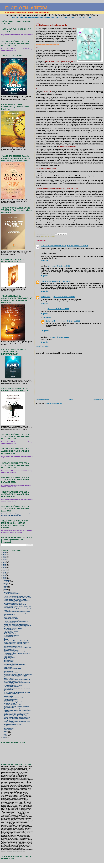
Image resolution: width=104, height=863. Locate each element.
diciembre (7, 580)
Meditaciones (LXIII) (9, 707)
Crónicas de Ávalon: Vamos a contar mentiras (15, 675)
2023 (4, 557)
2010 (4, 578)
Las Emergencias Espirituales (11, 686)
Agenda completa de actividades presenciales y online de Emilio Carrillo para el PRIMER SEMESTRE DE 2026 (52, 17)
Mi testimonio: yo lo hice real (11, 693)
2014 (4, 572)
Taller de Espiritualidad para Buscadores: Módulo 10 (17, 645)
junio (5, 589)
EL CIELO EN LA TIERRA (26, 8)
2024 (4, 556)
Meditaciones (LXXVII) (9, 607)
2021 (4, 561)
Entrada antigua (98, 399)
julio (5, 587)
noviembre (7, 581)
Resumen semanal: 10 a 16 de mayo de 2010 (15, 677)
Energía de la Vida (8, 696)
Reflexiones (7, 711)
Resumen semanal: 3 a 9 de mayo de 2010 (14, 714)
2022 (4, 559)
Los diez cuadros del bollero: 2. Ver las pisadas (16, 621)
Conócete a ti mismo (9, 658)
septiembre (7, 584)
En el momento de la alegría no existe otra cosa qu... (17, 702)
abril (5, 731)
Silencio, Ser (7, 610)
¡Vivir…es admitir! (8, 632)
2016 (4, 569)
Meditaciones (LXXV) (9, 622)
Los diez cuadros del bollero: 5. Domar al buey (16, 602)
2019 (4, 564)
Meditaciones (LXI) (9, 728)
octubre (6, 583)
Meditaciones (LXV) (9, 695)
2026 (4, 552)
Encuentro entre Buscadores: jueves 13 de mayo (16, 708)
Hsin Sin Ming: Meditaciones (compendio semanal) (17, 718)
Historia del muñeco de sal (11, 618)
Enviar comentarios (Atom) (53, 403)
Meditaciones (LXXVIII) (9, 592)
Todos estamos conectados (11, 727)
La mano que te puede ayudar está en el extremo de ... (18, 692)
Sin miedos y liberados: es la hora (12, 668)
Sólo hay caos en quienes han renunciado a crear (16, 652)
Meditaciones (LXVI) (9, 689)
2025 (4, 554)
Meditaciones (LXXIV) (9, 629)
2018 (4, 565)
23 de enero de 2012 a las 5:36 (60, 281)
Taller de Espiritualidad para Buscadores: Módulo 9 (17, 717)
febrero (6, 734)
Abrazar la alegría (8, 661)
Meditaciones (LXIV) (9, 700)
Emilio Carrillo (45, 297)
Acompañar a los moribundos (11, 650)
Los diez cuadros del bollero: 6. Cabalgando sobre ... (17, 596)
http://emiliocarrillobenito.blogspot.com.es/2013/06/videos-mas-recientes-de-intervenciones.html (16, 514)
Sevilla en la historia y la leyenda (12, 633)
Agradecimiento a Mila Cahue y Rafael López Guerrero (18, 640)
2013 (4, 574)
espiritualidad (51, 236)
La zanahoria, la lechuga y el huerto (13, 685)
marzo (6, 732)
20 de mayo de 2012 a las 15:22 (69, 321)
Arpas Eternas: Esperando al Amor (13, 628)
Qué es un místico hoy (9, 638)
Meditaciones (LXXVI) (9, 614)
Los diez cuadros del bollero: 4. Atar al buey (15, 604)
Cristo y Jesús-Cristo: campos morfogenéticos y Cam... (18, 625)
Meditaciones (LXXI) (9, 654)
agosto (6, 586)
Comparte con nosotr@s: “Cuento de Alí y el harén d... (18, 597)
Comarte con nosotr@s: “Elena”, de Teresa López (16, 642)
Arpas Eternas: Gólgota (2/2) (11, 699)
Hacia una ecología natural (11, 663)
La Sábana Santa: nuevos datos (12, 593)
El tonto (6, 639)
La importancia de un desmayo (12, 620)
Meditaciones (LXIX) (9, 665)
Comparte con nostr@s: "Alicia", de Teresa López (16, 706)
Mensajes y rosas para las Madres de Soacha (15, 720)
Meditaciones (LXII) (9, 722)
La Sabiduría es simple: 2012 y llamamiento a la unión (17, 608)
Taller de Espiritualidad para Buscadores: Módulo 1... (17, 600)
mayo (6, 590)
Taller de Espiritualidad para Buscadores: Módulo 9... (17, 679)
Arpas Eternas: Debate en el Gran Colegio (14, 664)
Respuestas (47, 317)
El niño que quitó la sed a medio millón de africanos (17, 688)
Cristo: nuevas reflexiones (10, 617)
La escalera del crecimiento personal (13, 697)
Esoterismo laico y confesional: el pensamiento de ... (17, 710)
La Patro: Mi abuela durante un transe (13, 670)
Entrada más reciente (42, 399)
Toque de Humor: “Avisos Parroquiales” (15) (15, 715)
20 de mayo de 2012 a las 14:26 (58, 309)
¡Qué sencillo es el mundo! (11, 631)
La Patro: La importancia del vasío (12, 704)
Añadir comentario (43, 346)
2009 (4, 737)
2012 (4, 575)
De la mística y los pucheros (11, 672)
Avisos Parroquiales (9, 678)
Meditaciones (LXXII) (9, 649)
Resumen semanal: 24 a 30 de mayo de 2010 (15, 599)
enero (6, 735)
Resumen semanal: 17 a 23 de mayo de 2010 (15, 643)
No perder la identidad (9, 703)
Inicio (71, 399)
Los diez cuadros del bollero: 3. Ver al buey (15, 613)
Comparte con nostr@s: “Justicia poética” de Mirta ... (17, 611)
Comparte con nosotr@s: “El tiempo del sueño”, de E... (18, 674)
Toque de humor (8, 615)
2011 (4, 577)
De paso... (6, 725)
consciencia (44, 236)
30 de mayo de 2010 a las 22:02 (77, 246)
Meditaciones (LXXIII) (9, 636)
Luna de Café (45, 281)
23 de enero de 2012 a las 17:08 (64, 297)
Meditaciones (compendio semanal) (13, 603)
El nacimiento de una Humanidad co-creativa (15, 627)
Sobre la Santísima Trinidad (11, 595)
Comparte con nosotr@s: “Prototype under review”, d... (18, 653)
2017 (4, 567)
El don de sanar (8, 667)
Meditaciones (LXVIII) (9, 671)
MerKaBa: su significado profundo (13, 724)
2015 (4, 570)
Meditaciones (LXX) (9, 660)
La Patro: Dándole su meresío (11, 635)
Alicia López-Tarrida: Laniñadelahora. (53, 246)
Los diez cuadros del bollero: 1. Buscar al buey (16, 624)
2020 (4, 562)
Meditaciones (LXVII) (9, 683)
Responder (44, 260)
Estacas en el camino (9, 657)
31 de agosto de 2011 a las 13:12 (59, 266)
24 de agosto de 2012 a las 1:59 (58, 337)
